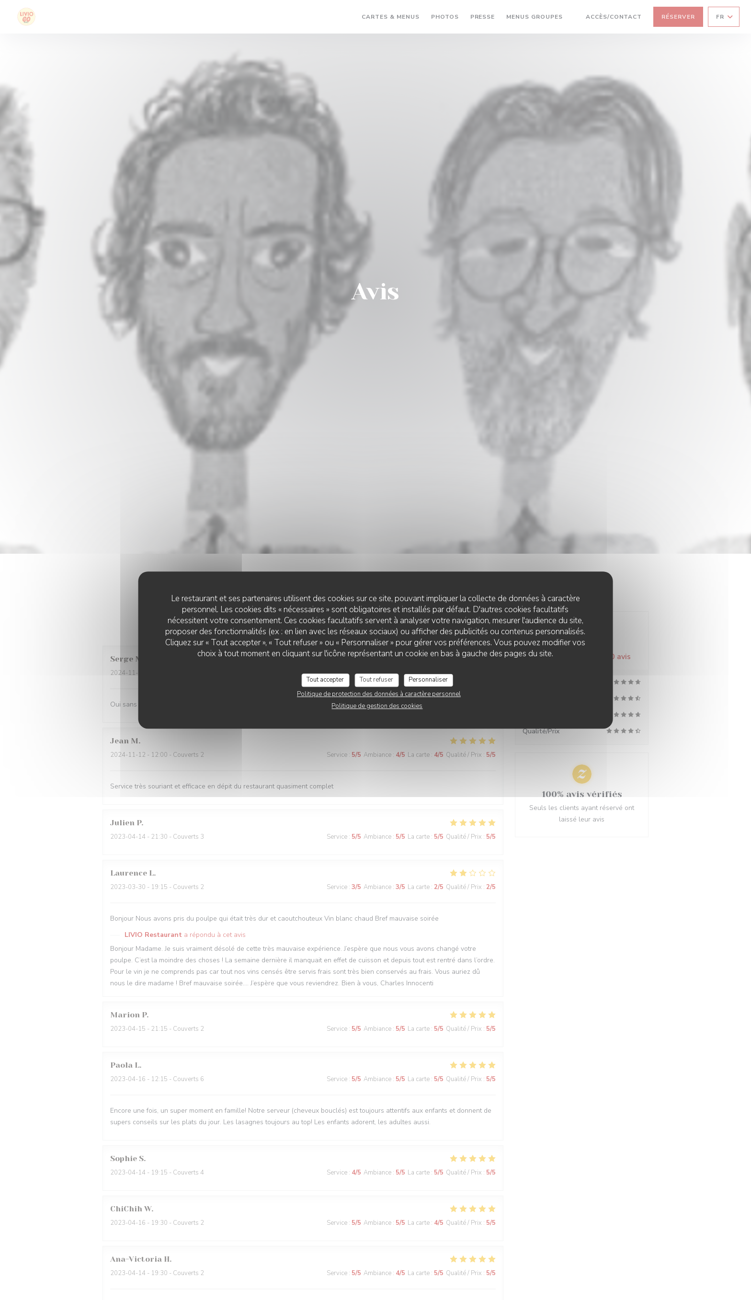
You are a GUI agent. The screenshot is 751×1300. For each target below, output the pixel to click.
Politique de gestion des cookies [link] (376, 706)
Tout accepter (325, 679)
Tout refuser (376, 679)
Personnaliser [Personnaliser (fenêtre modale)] (428, 679)
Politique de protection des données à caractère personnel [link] (379, 694)
